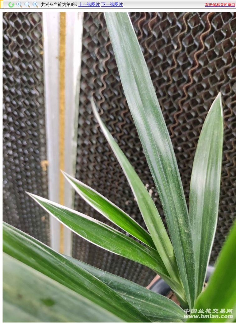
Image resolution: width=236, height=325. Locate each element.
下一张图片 (112, 4)
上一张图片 (89, 4)
